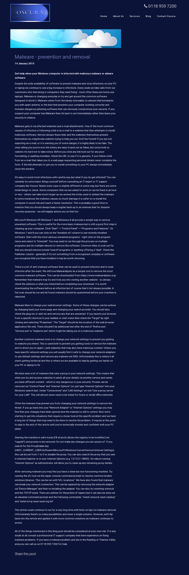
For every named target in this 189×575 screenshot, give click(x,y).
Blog (148, 16)
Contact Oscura (166, 16)
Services (135, 16)
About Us (118, 16)
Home (103, 16)
